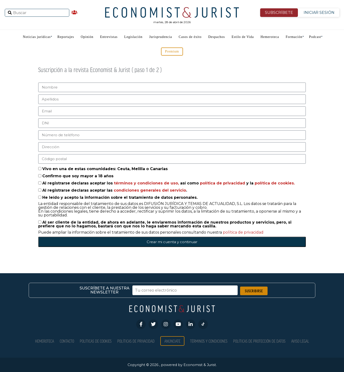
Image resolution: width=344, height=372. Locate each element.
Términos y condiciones (208, 341)
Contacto (67, 341)
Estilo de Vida (242, 37)
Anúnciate (172, 341)
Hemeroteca (269, 37)
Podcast (315, 37)
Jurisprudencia (160, 37)
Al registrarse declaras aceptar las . (114, 190)
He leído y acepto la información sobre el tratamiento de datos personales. (120, 197)
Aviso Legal (300, 341)
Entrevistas (109, 37)
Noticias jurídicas (37, 37)
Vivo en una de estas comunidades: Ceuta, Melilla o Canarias (105, 169)
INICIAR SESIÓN (319, 12)
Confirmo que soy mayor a (77, 176)
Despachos (216, 37)
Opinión (87, 37)
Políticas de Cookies (96, 341)
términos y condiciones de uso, (147, 183)
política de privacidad (223, 183)
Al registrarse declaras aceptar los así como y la (168, 183)
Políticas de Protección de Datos (259, 341)
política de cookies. (275, 183)
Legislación (133, 37)
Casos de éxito (190, 37)
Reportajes (65, 37)
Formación (294, 37)
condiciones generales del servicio (150, 190)
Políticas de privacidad (136, 341)
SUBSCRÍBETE (279, 12)
